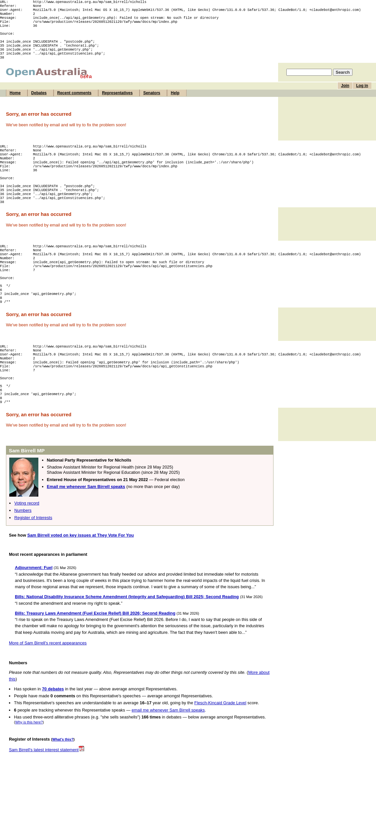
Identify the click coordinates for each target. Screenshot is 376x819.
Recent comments (74, 103)
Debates (39, 103)
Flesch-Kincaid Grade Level (220, 742)
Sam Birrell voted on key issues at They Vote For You (80, 574)
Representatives (117, 103)
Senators (151, 103)
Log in (362, 95)
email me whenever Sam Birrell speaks (168, 749)
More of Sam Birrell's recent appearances (48, 682)
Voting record (26, 542)
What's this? (62, 779)
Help (175, 103)
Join (345, 95)
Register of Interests (33, 557)
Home (15, 103)
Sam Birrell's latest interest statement (46, 789)
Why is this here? (29, 762)
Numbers (22, 550)
